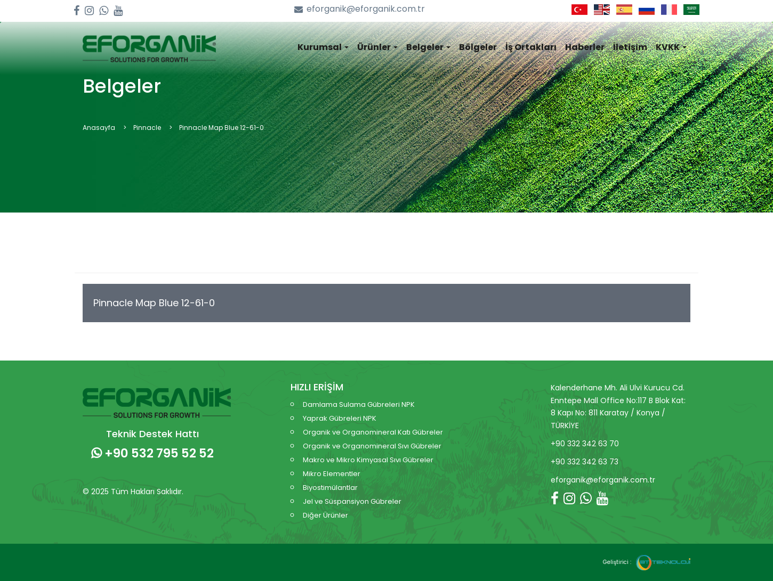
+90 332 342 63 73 (584, 461)
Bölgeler (478, 47)
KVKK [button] (671, 47)
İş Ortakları (531, 47)
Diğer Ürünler (325, 515)
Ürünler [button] (377, 47)
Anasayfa (99, 127)
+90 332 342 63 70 (585, 443)
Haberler (585, 47)
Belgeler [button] (428, 47)
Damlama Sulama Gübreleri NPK (359, 404)
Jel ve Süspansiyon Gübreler (352, 501)
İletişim (630, 47)
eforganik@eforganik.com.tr (359, 9)
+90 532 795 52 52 (152, 453)
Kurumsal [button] (323, 47)
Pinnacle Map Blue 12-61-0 (154, 302)
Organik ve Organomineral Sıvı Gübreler (372, 446)
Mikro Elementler (331, 474)
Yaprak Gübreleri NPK (339, 418)
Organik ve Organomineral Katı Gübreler (373, 432)
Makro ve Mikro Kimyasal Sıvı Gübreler (368, 460)
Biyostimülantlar (330, 487)
